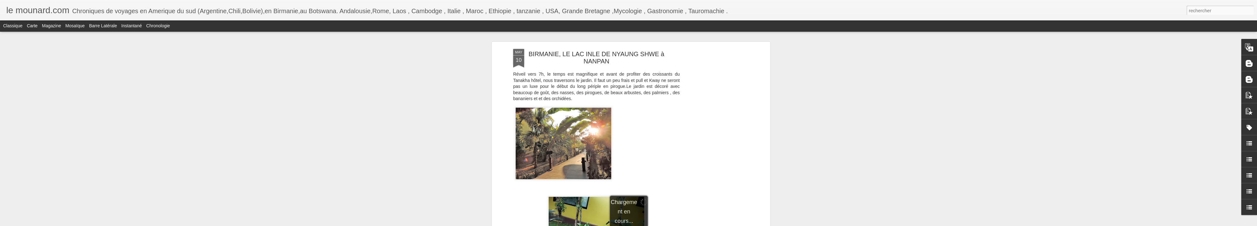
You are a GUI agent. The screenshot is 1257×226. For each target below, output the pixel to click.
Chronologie (158, 25)
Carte (32, 25)
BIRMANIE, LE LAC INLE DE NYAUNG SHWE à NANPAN (596, 58)
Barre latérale (103, 25)
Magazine (51, 25)
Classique (12, 25)
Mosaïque (75, 25)
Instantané (131, 25)
